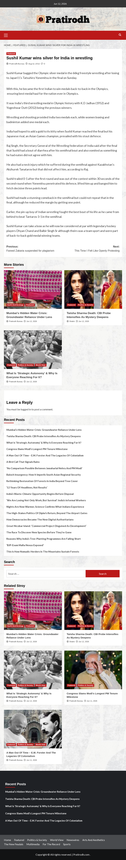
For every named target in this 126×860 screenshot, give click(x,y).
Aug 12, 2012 (34, 63)
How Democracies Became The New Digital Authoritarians (40, 519)
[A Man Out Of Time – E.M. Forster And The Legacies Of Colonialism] (33, 729)
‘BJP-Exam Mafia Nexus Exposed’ (25, 545)
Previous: (34, 249)
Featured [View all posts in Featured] (11, 54)
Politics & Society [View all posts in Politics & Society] (85, 305)
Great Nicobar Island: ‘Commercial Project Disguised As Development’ (46, 525)
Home (7, 839)
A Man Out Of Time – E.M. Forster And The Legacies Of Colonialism (45, 455)
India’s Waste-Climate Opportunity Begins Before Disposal (40, 493)
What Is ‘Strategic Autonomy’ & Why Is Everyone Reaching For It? (43, 442)
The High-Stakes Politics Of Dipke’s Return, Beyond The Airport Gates (46, 513)
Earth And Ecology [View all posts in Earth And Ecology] (15, 305)
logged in (26, 409)
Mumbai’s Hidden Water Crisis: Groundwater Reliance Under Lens (44, 429)
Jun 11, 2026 (92, 701)
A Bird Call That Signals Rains (23, 461)
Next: (91, 249)
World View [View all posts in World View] (40, 365)
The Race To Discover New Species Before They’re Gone (39, 532)
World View (56, 839)
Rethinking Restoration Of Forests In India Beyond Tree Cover (42, 481)
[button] (7, 35)
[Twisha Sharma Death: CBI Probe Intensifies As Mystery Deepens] (93, 289)
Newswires (73, 839)
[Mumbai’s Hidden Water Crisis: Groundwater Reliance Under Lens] (33, 289)
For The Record (51, 844)
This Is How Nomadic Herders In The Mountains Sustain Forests (42, 551)
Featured (19, 839)
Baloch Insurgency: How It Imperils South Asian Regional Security (43, 474)
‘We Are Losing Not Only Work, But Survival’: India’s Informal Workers (46, 500)
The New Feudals (13, 844)
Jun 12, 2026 (31, 321)
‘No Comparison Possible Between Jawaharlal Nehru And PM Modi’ (44, 468)
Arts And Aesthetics (93, 839)
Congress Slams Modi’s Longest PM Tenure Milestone (37, 449)
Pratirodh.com (81, 854)
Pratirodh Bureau (16, 63)
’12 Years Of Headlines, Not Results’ (26, 487)
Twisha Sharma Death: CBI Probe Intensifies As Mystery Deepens (43, 436)
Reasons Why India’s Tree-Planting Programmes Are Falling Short (43, 538)
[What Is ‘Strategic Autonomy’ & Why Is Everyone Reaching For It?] (33, 349)
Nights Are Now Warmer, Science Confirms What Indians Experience (45, 506)
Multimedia (33, 844)
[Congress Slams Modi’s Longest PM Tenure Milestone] (93, 670)
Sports (67, 844)
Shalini (72, 321)
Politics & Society (37, 839)
